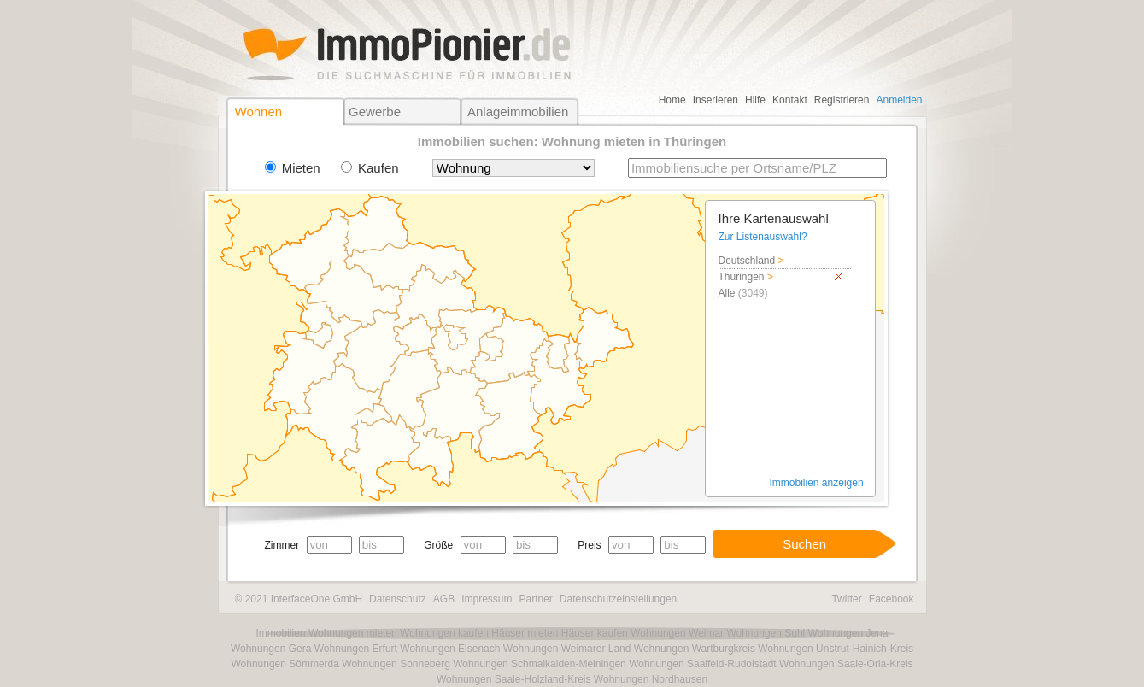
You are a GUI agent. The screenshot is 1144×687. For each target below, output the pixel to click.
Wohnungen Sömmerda (285, 664)
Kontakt (789, 100)
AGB (444, 599)
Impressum (486, 599)
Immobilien (281, 633)
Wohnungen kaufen (444, 633)
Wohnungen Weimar (677, 633)
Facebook (891, 599)
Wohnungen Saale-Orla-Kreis (846, 664)
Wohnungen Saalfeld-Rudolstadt (703, 664)
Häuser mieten (524, 633)
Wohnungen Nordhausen (650, 679)
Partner (535, 599)
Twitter (846, 599)
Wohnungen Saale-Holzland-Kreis (514, 679)
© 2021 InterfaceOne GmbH (299, 599)
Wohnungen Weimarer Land (567, 649)
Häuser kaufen (594, 633)
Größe (438, 545)
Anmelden (899, 100)
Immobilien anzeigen (817, 483)
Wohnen (259, 111)
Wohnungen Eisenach (450, 649)
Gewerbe (375, 111)
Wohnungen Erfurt (355, 649)
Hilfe (755, 100)
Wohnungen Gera (271, 649)
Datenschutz (397, 599)
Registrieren (842, 100)
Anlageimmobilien (517, 111)
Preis (589, 545)
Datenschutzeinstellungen (618, 599)
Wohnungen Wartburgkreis (694, 649)
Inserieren (715, 100)
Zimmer (282, 545)
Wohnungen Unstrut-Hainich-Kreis (835, 649)
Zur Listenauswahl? (763, 237)
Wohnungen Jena (848, 633)
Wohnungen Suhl (765, 633)
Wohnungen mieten (352, 633)
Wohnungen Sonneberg (396, 664)
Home (672, 100)
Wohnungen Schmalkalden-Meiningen (539, 664)
